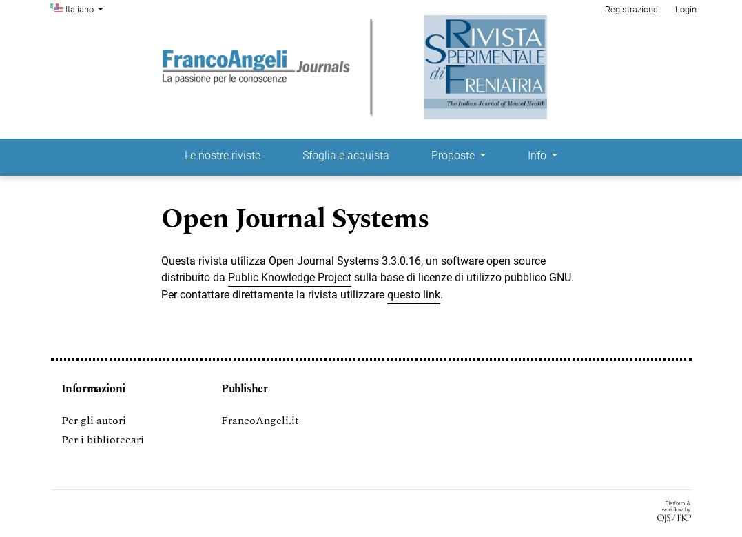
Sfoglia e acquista (345, 155)
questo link (413, 294)
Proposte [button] (454, 155)
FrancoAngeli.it (260, 420)
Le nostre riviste (222, 155)
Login (686, 9)
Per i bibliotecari (102, 440)
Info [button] (538, 155)
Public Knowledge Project (289, 277)
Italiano (86, 8)
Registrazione (631, 9)
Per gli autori (93, 420)
